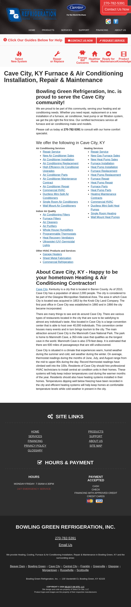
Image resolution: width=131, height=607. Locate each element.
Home (32, 30)
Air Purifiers (50, 226)
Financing (102, 30)
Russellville (67, 570)
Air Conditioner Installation (58, 159)
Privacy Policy (35, 445)
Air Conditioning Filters (56, 214)
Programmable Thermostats (59, 233)
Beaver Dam (17, 566)
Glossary (35, 450)
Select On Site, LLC (75, 587)
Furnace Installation (102, 163)
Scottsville (83, 570)
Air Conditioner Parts (55, 174)
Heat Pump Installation (104, 167)
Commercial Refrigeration (58, 262)
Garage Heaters (52, 254)
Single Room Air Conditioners (60, 201)
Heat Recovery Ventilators (58, 237)
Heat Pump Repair (102, 182)
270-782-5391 (65, 538)
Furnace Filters (52, 218)
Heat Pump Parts (101, 190)
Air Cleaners (50, 222)
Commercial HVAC (54, 190)
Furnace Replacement (104, 171)
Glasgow (113, 566)
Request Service (112, 40)
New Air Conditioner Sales (58, 155)
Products (48, 30)
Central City (70, 566)
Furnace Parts (99, 186)
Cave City (41, 289)
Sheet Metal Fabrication (57, 258)
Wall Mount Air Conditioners (59, 205)
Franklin (85, 566)
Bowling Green (37, 566)
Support (84, 30)
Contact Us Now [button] (80, 40)
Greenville (99, 566)
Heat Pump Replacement (106, 174)
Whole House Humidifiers (58, 230)
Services (66, 30)
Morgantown (49, 570)
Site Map (96, 445)
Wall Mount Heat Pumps (105, 217)
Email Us (65, 545)
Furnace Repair (100, 178)
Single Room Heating (103, 213)
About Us (120, 30)
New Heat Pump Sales (104, 159)
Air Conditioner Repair (56, 186)
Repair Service (51, 151)
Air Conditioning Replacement (60, 163)
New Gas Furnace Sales (105, 155)
